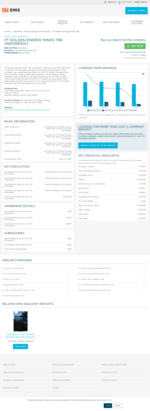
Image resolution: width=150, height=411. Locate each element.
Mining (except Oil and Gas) (37, 31)
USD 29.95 (135, 46)
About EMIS (12, 22)
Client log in (140, 2)
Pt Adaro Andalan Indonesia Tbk (94, 268)
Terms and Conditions (114, 365)
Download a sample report (135, 58)
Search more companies (15, 36)
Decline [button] (117, 405)
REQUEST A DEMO (136, 11)
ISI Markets (87, 22)
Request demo (11, 388)
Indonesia (17, 31)
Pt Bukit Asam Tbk (11, 279)
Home (7, 31)
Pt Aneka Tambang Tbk (13, 268)
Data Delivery (111, 22)
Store (55, 388)
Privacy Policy (110, 372)
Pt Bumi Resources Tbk (13, 296)
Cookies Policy (106, 400)
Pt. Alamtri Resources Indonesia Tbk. (96, 285)
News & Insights (62, 22)
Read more (20, 346)
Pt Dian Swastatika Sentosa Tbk (93, 274)
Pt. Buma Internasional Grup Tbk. (94, 290)
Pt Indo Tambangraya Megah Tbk (18, 290)
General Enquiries (13, 380)
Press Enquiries (61, 380)
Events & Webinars (63, 365)
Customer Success (137, 22)
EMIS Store (125, 2)
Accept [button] (108, 405)
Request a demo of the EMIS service (98, 145)
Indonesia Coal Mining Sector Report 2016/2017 (20, 336)
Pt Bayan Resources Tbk (14, 274)
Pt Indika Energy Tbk (12, 285)
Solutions (37, 22)
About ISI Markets (13, 372)
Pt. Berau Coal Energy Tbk (91, 279)
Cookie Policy (109, 380)
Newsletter (59, 372)
